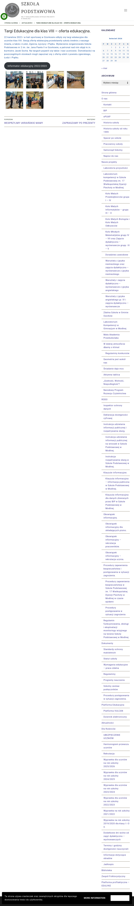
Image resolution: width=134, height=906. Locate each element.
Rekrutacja (109, 753)
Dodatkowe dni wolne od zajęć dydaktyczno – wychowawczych (116, 836)
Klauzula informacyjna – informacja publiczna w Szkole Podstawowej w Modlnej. (117, 483)
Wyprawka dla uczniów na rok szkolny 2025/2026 (115, 763)
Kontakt (107, 104)
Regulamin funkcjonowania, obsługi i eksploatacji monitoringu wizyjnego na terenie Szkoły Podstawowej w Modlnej (116, 629)
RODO (105, 399)
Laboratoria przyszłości (116, 168)
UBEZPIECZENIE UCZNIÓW (112, 737)
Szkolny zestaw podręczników (111, 688)
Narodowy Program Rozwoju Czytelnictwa (115, 392)
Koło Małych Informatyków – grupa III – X (116, 209)
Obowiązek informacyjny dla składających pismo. (116, 527)
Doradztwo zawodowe (116, 254)
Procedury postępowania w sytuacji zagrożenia (115, 611)
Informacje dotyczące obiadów (115, 857)
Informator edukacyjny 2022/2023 (27, 66)
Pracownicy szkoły (113, 144)
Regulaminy (110, 674)
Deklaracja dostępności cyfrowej (116, 416)
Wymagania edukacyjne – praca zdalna (116, 666)
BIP (105, 110)
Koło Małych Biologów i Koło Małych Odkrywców (117, 222)
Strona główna (11, 23)
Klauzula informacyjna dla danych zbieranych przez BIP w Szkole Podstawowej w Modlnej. (117, 502)
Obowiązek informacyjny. (111, 516)
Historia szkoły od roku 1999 (115, 130)
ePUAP (107, 116)
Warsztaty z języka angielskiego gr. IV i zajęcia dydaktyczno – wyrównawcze (117, 301)
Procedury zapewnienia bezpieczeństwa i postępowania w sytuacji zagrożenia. (116, 570)
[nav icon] (125, 10)
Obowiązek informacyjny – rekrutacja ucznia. (114, 556)
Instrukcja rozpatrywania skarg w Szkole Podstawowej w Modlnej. (117, 461)
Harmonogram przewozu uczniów (116, 746)
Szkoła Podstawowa (38, 7)
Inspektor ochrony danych (113, 407)
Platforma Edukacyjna (113, 705)
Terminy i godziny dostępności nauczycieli (116, 847)
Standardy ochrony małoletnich (113, 651)
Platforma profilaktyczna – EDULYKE (115, 884)
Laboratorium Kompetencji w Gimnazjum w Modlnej (115, 325)
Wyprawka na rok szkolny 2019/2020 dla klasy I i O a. (117, 823)
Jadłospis (109, 864)
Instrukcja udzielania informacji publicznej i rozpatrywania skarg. (115, 427)
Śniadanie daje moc (114, 368)
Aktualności (27, 23)
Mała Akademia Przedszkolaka (112, 336)
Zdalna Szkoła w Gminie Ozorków (116, 314)
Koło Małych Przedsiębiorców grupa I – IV (117, 197)
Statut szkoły (110, 658)
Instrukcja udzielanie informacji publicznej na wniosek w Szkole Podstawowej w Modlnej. (116, 444)
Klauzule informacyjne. (116, 472)
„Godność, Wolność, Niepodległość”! (114, 382)
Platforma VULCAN (113, 711)
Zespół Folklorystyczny (113, 876)
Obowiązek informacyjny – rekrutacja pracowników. (113, 541)
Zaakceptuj (120, 898)
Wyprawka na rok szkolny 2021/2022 (117, 812)
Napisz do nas (111, 156)
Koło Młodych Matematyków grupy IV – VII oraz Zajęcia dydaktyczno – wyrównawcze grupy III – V (117, 240)
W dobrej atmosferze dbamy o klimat (114, 346)
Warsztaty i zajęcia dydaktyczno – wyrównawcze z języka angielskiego (117, 285)
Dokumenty (108, 643)
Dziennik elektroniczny (115, 717)
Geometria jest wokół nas (115, 361)
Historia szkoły (111, 122)
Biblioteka (107, 870)
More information (94, 898)
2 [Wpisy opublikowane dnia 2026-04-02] (115, 47)
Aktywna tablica (112, 374)
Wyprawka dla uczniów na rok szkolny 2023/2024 (115, 788)
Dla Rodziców (109, 729)
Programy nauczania (114, 680)
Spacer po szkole (112, 138)
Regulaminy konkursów (117, 353)
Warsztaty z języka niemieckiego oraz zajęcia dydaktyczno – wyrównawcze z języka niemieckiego (117, 267)
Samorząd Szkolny (113, 150)
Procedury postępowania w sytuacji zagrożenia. (116, 697)
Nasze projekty (110, 162)
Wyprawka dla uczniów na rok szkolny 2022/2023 (115, 801)
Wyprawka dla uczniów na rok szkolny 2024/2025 (115, 775)
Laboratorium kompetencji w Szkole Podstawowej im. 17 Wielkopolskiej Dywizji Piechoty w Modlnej (115, 181)
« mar (104, 68)
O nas (105, 98)
